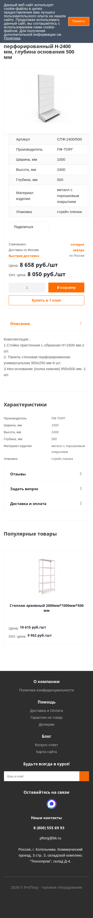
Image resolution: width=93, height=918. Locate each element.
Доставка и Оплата (46, 710)
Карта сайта (46, 752)
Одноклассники (39, 804)
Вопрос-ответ (46, 745)
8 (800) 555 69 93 (48, 827)
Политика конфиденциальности (46, 690)
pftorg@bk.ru (50, 838)
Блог (46, 736)
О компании (46, 681)
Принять (78, 21)
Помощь (47, 702)
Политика (12, 38)
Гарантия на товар (46, 717)
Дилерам (46, 724)
